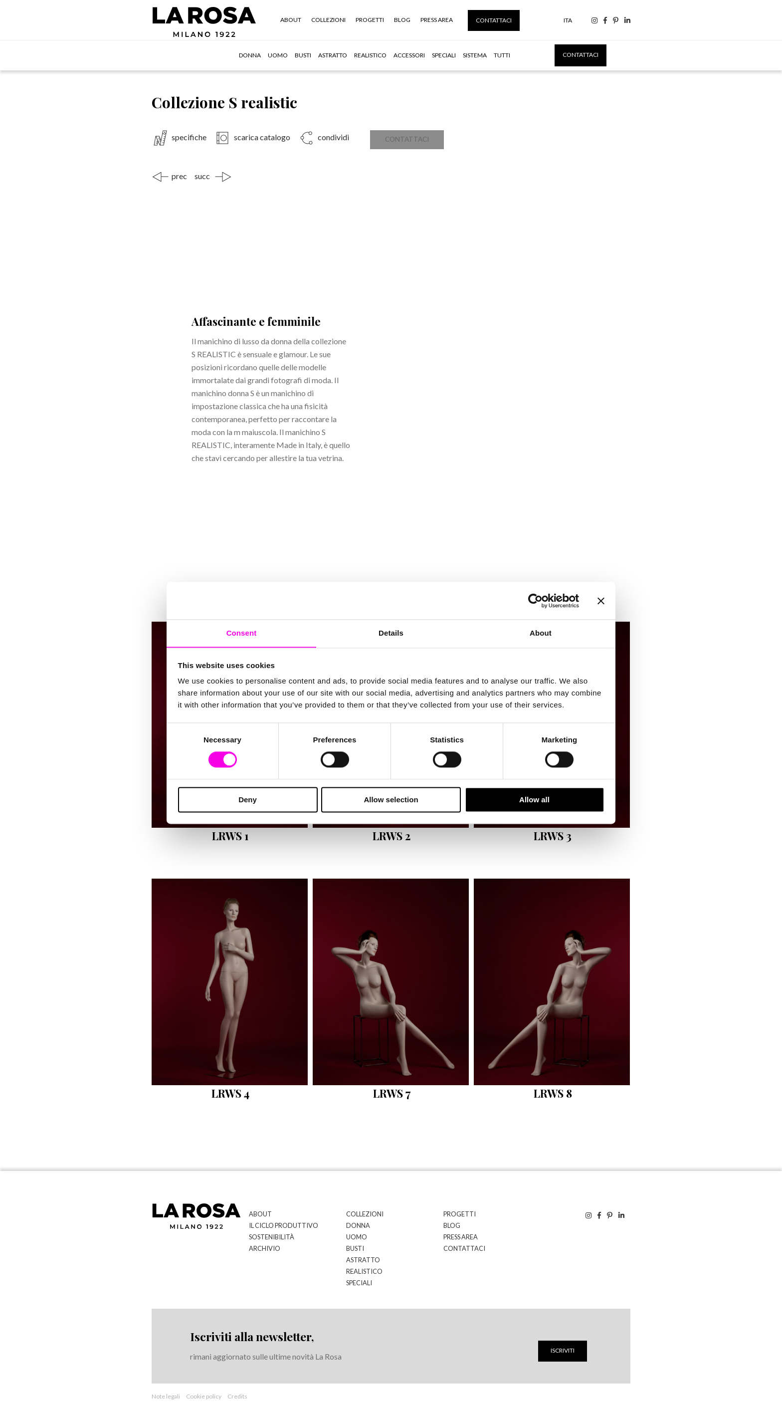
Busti (303, 55)
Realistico (370, 55)
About (290, 19)
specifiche (189, 137)
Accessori (409, 55)
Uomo (278, 55)
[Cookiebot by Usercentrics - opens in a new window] (535, 600)
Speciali (444, 55)
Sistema (475, 55)
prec (179, 171)
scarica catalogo (262, 137)
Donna (250, 55)
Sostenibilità (269, 1230)
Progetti (370, 19)
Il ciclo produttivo (280, 1219)
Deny (247, 800)
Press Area (436, 19)
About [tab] (541, 633)
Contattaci (494, 20)
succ (202, 171)
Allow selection (391, 800)
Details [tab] (391, 633)
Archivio (263, 1241)
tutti (502, 55)
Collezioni (328, 19)
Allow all (534, 800)
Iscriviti (563, 1342)
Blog (402, 19)
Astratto (332, 55)
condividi (333, 137)
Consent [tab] (241, 633)
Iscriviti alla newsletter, (250, 1328)
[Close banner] (600, 600)
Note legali (166, 1388)
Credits (237, 1388)
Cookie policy (203, 1388)
